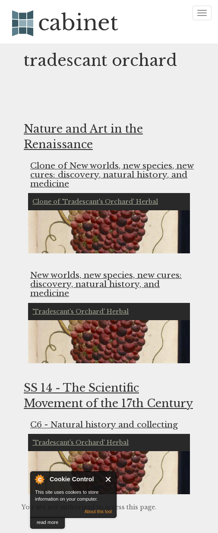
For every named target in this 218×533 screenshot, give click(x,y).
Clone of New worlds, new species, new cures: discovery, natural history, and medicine (112, 174)
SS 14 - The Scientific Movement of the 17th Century (108, 395)
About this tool (98, 511)
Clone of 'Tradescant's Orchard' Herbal (95, 202)
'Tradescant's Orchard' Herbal (80, 311)
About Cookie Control (39, 479)
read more (47, 522)
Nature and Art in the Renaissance (83, 136)
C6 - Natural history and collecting (104, 424)
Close (108, 479)
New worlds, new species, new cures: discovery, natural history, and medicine (106, 284)
